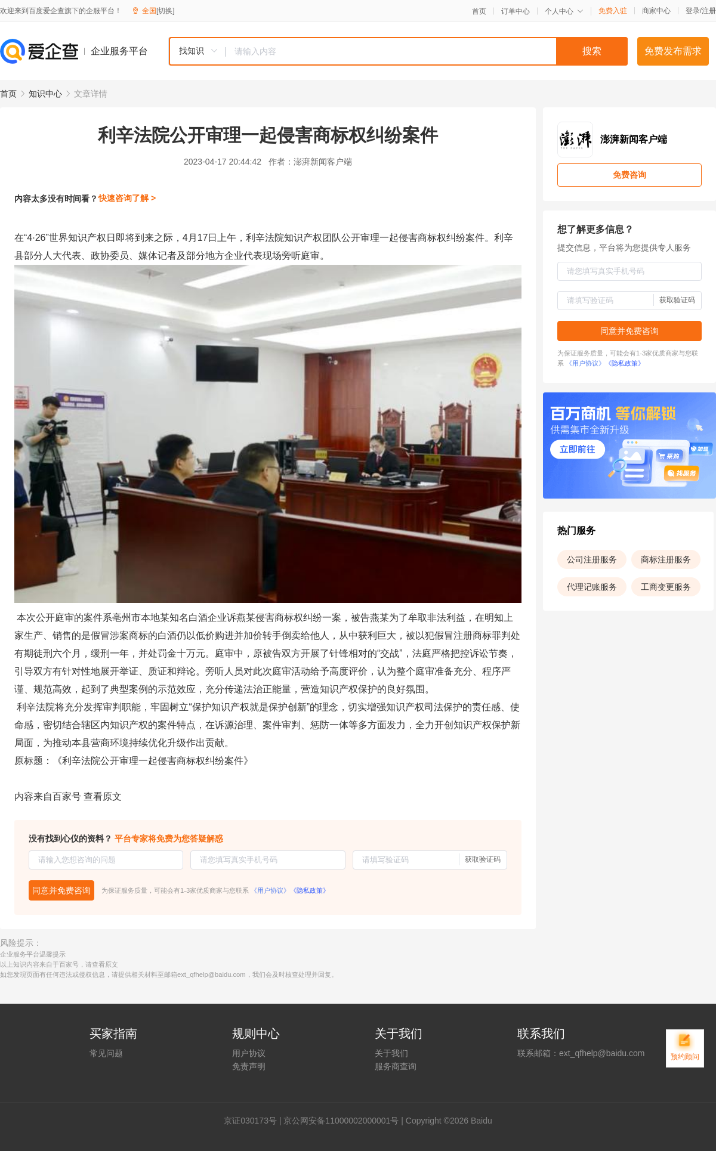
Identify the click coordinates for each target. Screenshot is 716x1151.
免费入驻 (612, 10)
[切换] (165, 11)
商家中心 (656, 10)
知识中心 (45, 93)
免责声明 (249, 1066)
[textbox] (427, 51)
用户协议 (249, 1053)
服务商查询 (395, 1066)
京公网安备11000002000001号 (341, 1120)
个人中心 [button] (564, 11)
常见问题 (106, 1053)
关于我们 (391, 1053)
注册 (709, 11)
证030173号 (254, 1120)
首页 (479, 11)
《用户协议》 (270, 890)
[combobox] (398, 51)
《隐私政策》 (309, 890)
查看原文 (103, 796)
